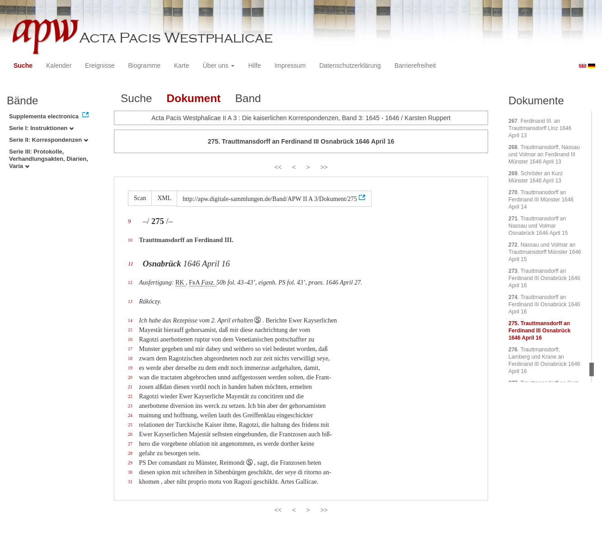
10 (130, 240)
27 (130, 443)
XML (164, 198)
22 (130, 396)
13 (130, 301)
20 (130, 377)
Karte (181, 65)
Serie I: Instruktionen (41, 128)
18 (130, 358)
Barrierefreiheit (415, 65)
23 (130, 405)
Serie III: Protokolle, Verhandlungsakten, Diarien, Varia (48, 158)
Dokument (193, 98)
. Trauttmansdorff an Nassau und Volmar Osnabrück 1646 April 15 (538, 225)
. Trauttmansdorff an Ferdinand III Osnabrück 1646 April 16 (544, 278)
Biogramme (144, 65)
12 (130, 282)
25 (130, 424)
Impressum (290, 65)
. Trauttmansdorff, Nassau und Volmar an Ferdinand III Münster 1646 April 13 (544, 154)
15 (130, 329)
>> (324, 167)
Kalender (58, 65)
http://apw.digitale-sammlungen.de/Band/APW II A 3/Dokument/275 (270, 199)
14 (130, 320)
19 (130, 367)
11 (130, 263)
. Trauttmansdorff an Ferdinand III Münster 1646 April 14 (541, 199)
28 (130, 453)
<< (278, 167)
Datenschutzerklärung (350, 65)
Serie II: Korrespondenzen (48, 139)
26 (130, 434)
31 (130, 481)
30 (130, 472)
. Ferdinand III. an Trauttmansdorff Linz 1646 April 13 (539, 128)
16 (130, 339)
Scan (140, 198)
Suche (23, 65)
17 (130, 348)
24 (130, 415)
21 (130, 386)
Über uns (219, 65)
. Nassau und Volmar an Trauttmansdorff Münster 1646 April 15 (544, 252)
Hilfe (254, 65)
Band (248, 98)
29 (130, 462)
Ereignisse (99, 65)
